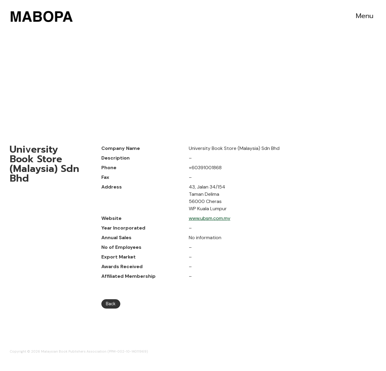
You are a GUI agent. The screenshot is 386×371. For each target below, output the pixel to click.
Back (110, 303)
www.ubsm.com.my (209, 218)
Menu (364, 16)
